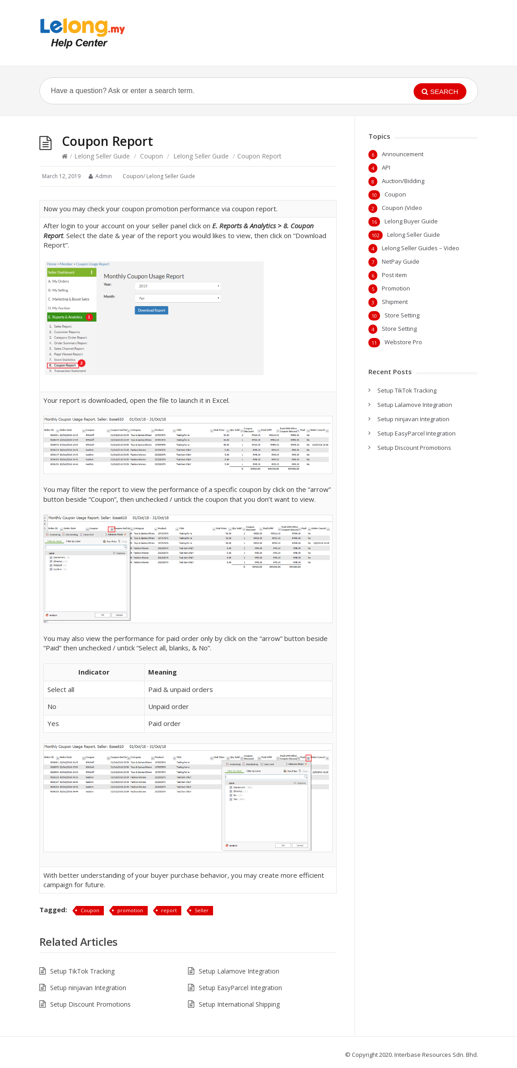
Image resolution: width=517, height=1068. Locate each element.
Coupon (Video (402, 208)
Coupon (151, 156)
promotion (130, 910)
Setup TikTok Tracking (82, 971)
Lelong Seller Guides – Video (420, 248)
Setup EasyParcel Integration (240, 987)
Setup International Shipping (239, 1004)
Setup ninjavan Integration (88, 987)
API (386, 167)
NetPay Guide (400, 261)
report (169, 910)
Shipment (395, 302)
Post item (394, 275)
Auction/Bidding (403, 181)
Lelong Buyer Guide (411, 221)
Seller (202, 910)
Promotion (396, 288)
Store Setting (402, 315)
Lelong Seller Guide (102, 156)
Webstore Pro (403, 342)
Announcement (402, 154)
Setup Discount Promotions (90, 1004)
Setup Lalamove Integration (239, 971)
